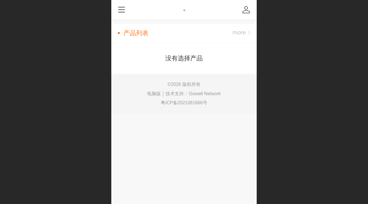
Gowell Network (205, 93)
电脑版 (154, 93)
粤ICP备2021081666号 (184, 102)
